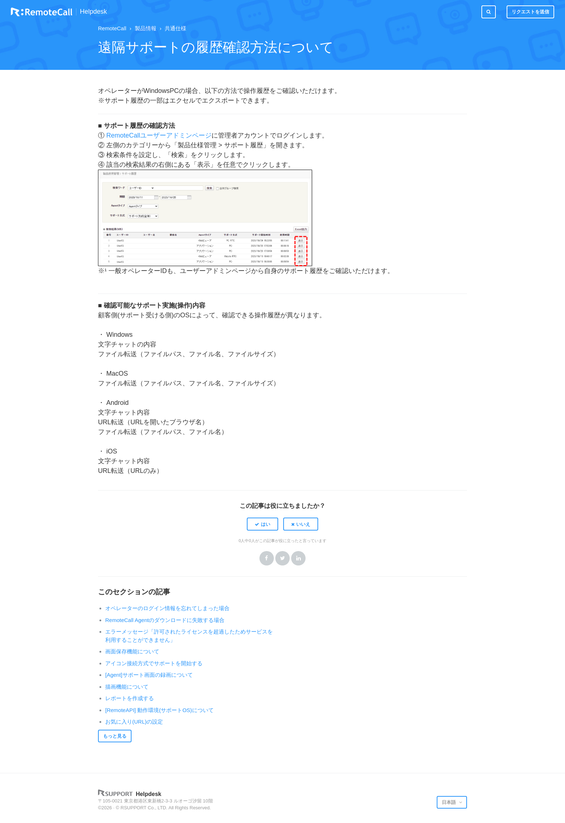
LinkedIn (298, 558)
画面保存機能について (132, 651)
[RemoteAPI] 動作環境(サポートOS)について (159, 710)
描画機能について (126, 687)
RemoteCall (112, 28)
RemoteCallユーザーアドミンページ (159, 135)
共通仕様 (175, 28)
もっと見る (114, 736)
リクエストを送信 (530, 11)
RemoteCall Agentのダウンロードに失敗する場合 (164, 620)
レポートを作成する (129, 698)
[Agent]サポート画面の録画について (149, 675)
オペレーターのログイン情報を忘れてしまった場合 (167, 608)
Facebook (266, 558)
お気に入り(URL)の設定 (134, 722)
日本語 (449, 802)
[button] (262, 524)
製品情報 (145, 28)
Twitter (282, 558)
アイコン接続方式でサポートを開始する (154, 663)
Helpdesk (93, 11)
